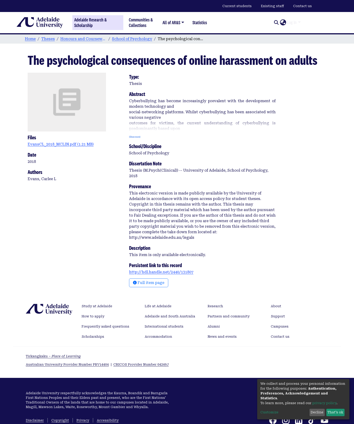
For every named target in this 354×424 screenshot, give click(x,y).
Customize (269, 412)
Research (215, 306)
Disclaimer (35, 420)
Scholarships (93, 336)
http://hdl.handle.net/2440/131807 (161, 272)
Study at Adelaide (97, 306)
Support (278, 316)
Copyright (60, 420)
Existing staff (272, 6)
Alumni (214, 326)
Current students (237, 6)
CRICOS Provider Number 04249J (141, 364)
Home (30, 39)
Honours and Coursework (83, 39)
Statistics (199, 22)
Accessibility (108, 420)
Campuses (280, 326)
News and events (222, 336)
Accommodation (158, 336)
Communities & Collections (141, 22)
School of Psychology (132, 39)
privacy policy (324, 403)
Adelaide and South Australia (170, 316)
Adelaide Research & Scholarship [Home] (90, 22)
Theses (48, 39)
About (276, 306)
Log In (292, 22)
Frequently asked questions (105, 326)
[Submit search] (276, 22)
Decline (317, 412)
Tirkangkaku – (53, 356)
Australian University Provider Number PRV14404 (67, 364)
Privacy (83, 420)
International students (164, 326)
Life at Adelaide (158, 306)
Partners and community (229, 316)
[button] (283, 22)
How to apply (93, 316)
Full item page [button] (148, 283)
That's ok (335, 412)
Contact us (302, 6)
